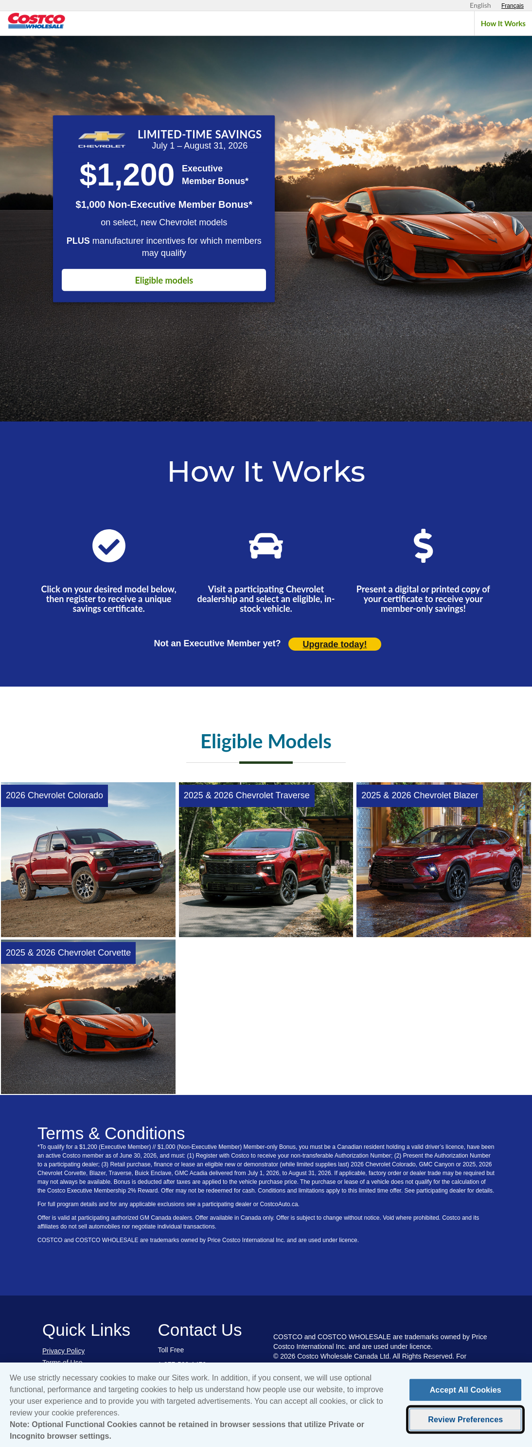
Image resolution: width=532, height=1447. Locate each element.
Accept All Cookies (465, 1397)
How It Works (503, 23)
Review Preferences (465, 1427)
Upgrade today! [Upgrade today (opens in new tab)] (335, 644)
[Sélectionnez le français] (512, 6)
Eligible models (164, 280)
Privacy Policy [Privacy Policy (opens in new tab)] (63, 1351)
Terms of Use (62, 1362)
